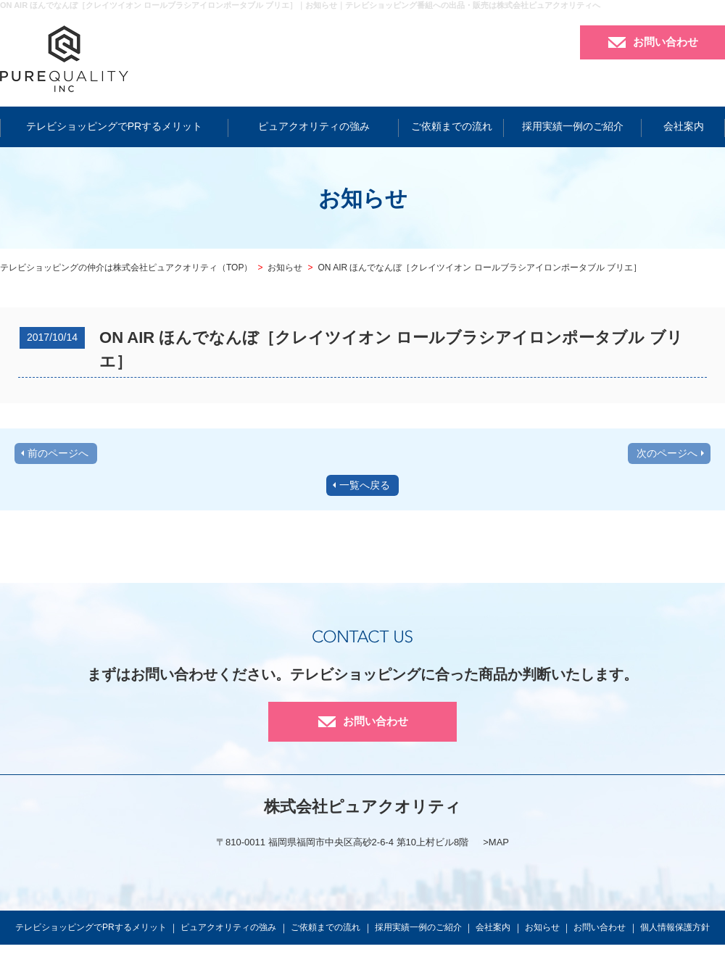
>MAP (496, 842)
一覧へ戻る (364, 485)
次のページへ (667, 453)
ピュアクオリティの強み (314, 126)
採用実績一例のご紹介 (573, 126)
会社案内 (683, 126)
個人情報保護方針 (675, 927)
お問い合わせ (665, 42)
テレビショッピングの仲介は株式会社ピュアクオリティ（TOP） (126, 267)
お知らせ (285, 267)
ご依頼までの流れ (451, 126)
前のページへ (58, 453)
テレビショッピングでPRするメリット (114, 126)
